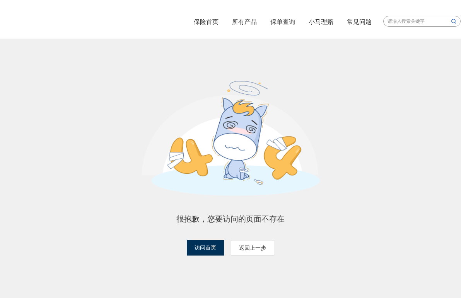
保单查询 (282, 22)
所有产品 (244, 22)
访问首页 (205, 248)
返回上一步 (252, 248)
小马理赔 (321, 22)
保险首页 (206, 22)
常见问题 (359, 22)
